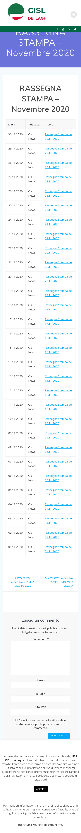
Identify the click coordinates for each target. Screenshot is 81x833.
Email (40, 693)
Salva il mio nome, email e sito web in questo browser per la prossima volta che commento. (40, 724)
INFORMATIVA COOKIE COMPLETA (40, 825)
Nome (41, 680)
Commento (40, 639)
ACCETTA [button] (41, 789)
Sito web (40, 707)
